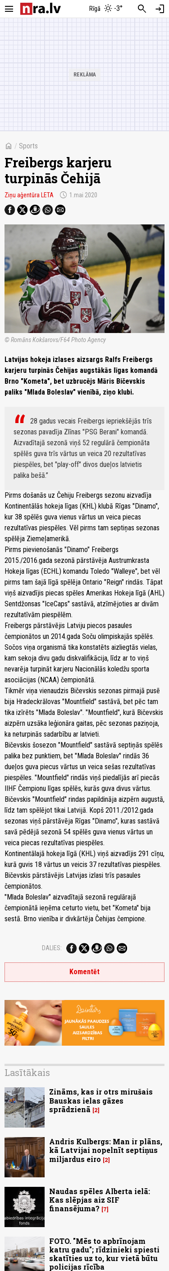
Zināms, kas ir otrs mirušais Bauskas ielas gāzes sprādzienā (101, 1100)
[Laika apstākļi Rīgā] (106, 9)
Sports (28, 146)
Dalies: (52, 948)
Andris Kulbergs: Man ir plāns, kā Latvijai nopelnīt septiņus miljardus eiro (105, 1150)
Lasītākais (27, 1072)
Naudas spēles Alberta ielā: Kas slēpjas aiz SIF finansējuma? (99, 1199)
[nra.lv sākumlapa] (40, 9)
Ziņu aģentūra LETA (29, 195)
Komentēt (84, 971)
